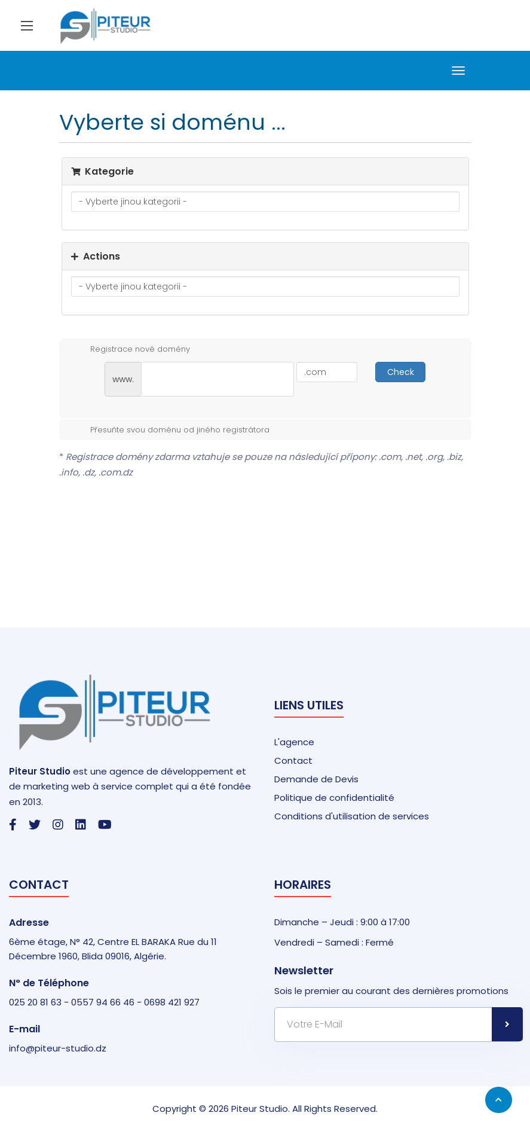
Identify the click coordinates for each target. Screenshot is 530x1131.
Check (400, 372)
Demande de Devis (316, 779)
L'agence (294, 742)
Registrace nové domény (130, 349)
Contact (293, 760)
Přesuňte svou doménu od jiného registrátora (170, 430)
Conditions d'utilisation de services (351, 816)
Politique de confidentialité (334, 797)
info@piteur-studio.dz (57, 1048)
